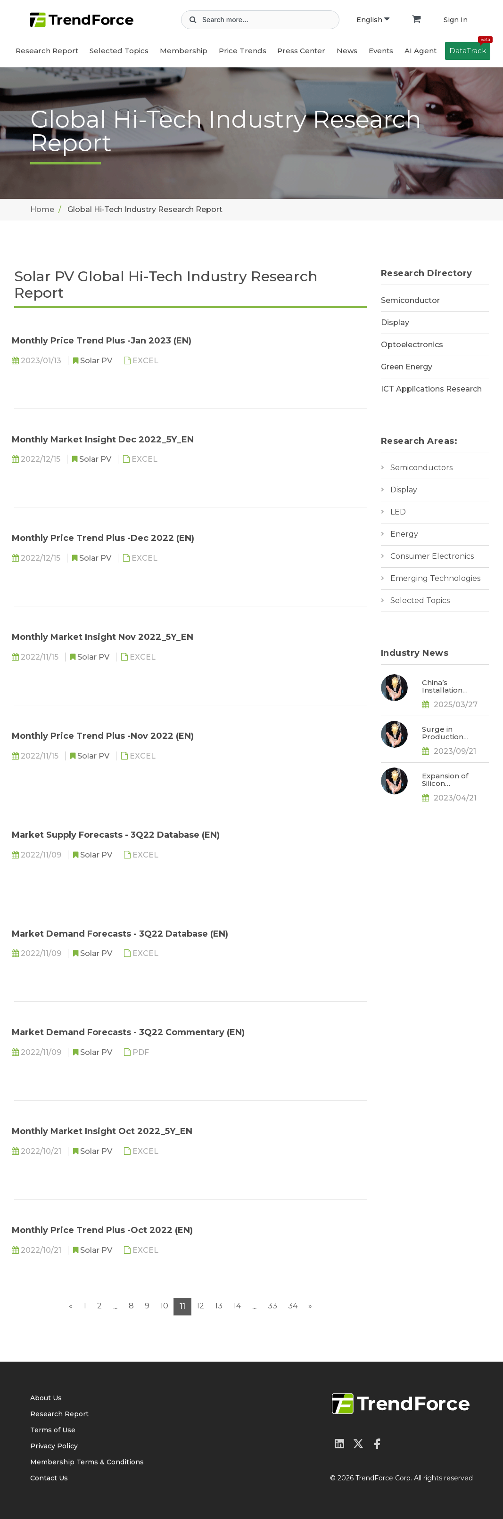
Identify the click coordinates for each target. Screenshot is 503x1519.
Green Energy (406, 366)
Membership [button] (183, 50)
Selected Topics (420, 600)
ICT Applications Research (431, 388)
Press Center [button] (301, 50)
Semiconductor (410, 300)
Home (42, 209)
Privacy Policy (54, 1446)
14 (237, 1305)
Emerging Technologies (435, 578)
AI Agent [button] (420, 50)
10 (164, 1305)
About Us (46, 1398)
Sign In (456, 20)
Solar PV (97, 360)
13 (219, 1305)
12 (200, 1305)
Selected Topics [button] (119, 50)
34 (292, 1305)
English (372, 20)
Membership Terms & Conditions (87, 1462)
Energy (404, 534)
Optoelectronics (412, 344)
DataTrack (469, 48)
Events (381, 50)
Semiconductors (421, 467)
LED (398, 511)
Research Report (47, 50)
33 (272, 1305)
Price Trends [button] (242, 50)
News (347, 50)
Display (395, 322)
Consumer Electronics (432, 556)
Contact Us (49, 1478)
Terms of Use (52, 1430)
